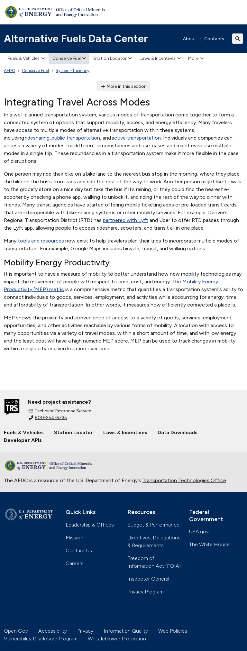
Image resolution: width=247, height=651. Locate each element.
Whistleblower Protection (117, 639)
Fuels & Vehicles (26, 58)
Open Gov (16, 631)
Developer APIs (23, 440)
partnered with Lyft (125, 220)
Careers (75, 563)
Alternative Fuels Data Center (76, 38)
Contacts (214, 38)
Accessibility (52, 631)
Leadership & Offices (90, 525)
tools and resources (41, 241)
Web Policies (172, 631)
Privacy (85, 631)
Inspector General (148, 579)
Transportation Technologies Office (184, 480)
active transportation (136, 138)
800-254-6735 (48, 417)
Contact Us (79, 550)
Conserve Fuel (69, 58)
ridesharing (37, 138)
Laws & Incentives (160, 58)
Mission (74, 538)
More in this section (123, 86)
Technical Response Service (60, 411)
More (196, 58)
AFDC (9, 70)
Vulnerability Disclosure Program (41, 639)
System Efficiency (72, 70)
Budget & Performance (153, 525)
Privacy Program (145, 592)
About (189, 38)
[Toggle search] (237, 38)
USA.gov (199, 531)
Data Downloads (177, 432)
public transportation (75, 138)
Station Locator (112, 58)
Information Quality (126, 631)
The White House (209, 544)
